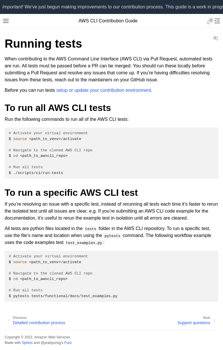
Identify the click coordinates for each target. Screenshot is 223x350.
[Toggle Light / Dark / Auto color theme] (210, 20)
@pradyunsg (51, 343)
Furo (67, 343)
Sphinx (27, 343)
